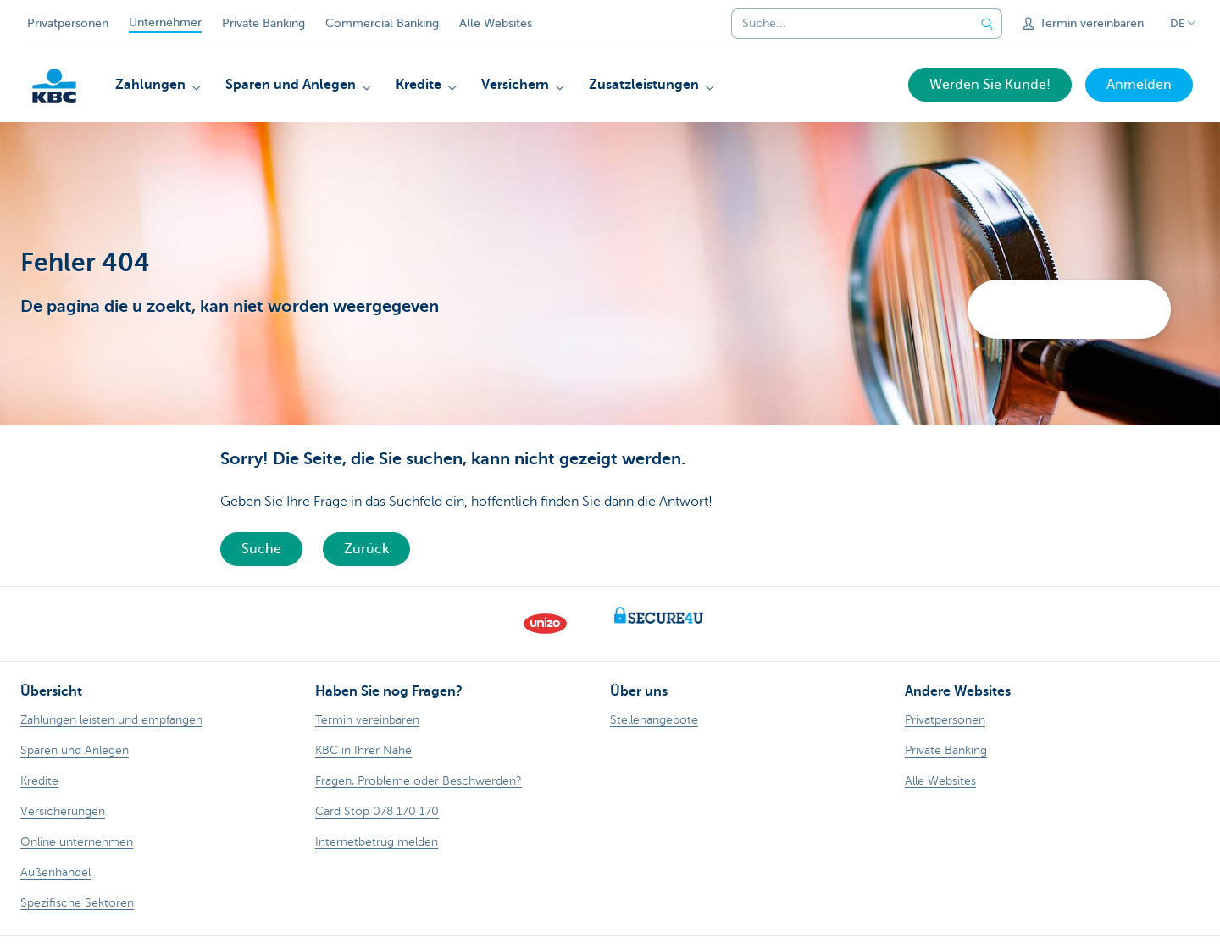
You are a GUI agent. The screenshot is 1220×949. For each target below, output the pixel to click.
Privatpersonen (67, 23)
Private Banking (263, 23)
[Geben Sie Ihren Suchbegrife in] (987, 23)
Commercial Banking (382, 23)
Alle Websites (495, 23)
